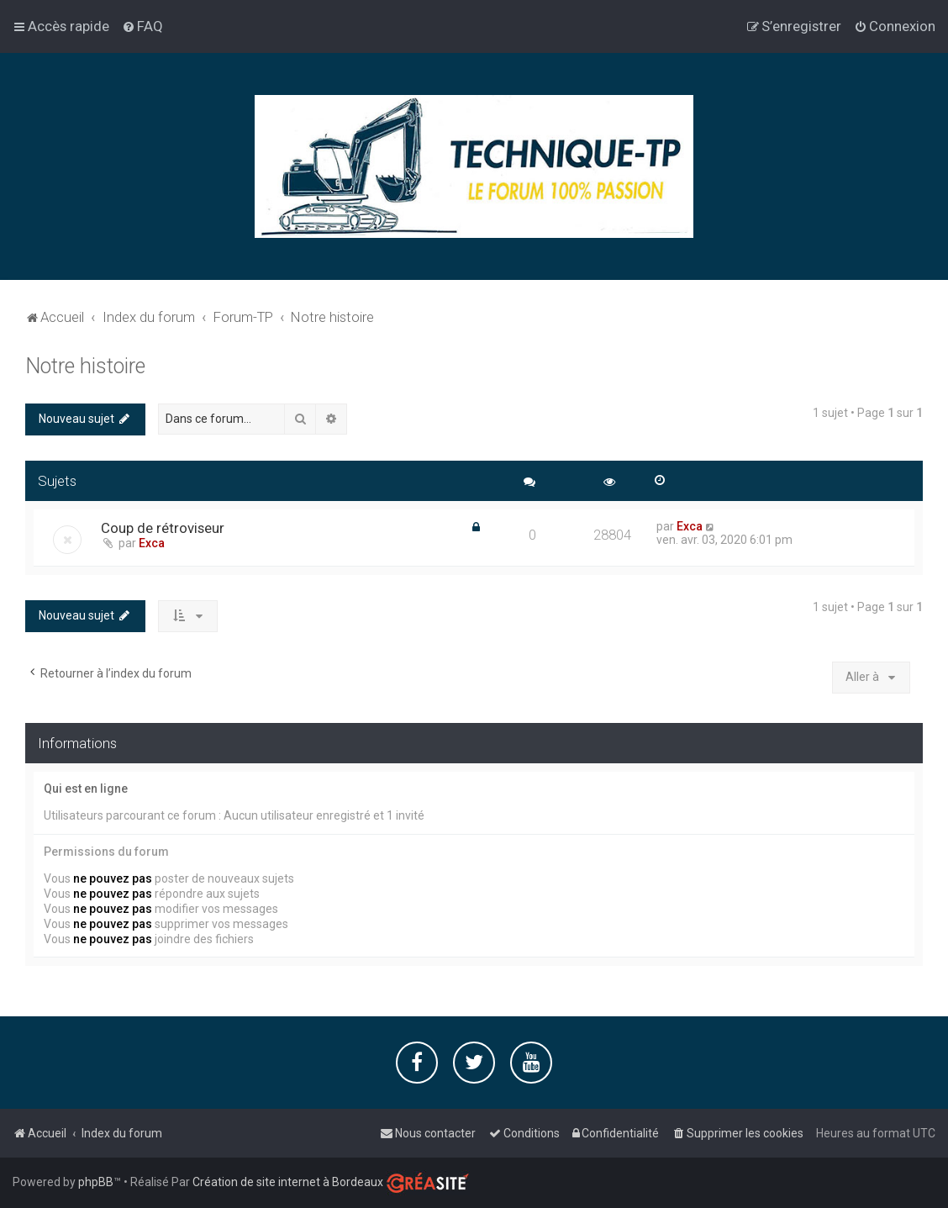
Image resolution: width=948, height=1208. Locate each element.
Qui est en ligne (86, 788)
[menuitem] (142, 26)
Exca (152, 543)
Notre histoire (85, 366)
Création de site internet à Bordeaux (287, 1182)
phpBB (95, 1182)
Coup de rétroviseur (162, 528)
